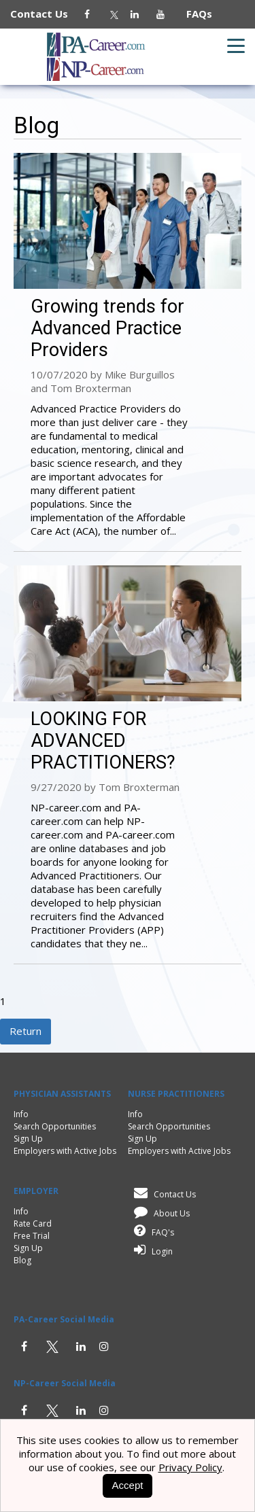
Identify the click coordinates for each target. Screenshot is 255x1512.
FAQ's (151, 1232)
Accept (127, 1485)
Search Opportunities (55, 1126)
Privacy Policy (190, 1467)
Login (151, 1251)
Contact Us (46, 13)
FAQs (193, 13)
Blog (22, 1260)
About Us (159, 1213)
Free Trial (32, 1236)
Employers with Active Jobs (65, 1151)
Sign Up (28, 1138)
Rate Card (33, 1223)
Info (21, 1114)
